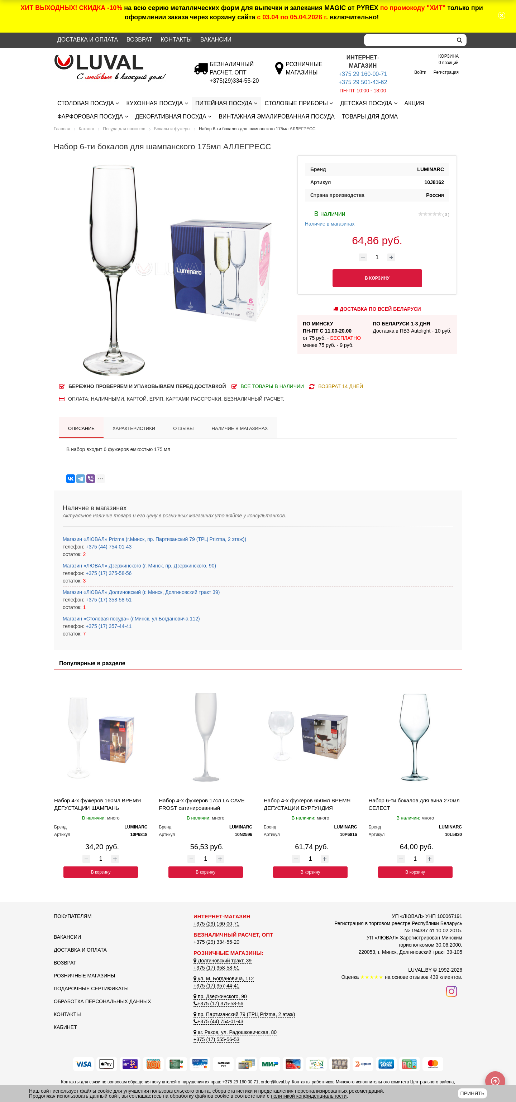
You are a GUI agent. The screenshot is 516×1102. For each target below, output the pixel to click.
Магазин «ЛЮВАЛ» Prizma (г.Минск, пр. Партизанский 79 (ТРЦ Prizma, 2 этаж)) (154, 539)
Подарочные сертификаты (91, 988)
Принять (472, 1093)
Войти (420, 72)
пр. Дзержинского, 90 (220, 996)
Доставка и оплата (87, 40)
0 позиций (449, 59)
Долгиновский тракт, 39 (223, 960)
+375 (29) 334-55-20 (216, 942)
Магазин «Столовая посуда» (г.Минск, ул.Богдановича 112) (131, 619)
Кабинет (65, 1027)
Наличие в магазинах (330, 218)
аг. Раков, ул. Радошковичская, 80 (235, 1032)
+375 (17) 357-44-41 (108, 626)
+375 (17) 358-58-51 (108, 600)
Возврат (139, 40)
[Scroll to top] (495, 1081)
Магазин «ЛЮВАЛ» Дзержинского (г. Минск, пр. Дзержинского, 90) (139, 566)
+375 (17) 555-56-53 (216, 1039)
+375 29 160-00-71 (363, 74)
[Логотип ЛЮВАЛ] (118, 58)
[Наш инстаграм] (451, 991)
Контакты (176, 40)
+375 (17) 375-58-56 (108, 573)
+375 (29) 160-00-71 (216, 924)
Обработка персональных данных (102, 1001)
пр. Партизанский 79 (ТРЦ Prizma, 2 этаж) (244, 1014)
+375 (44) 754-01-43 (108, 547)
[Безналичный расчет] (234, 81)
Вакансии (215, 40)
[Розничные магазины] (304, 72)
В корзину (101, 872)
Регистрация (446, 72)
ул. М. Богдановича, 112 (224, 978)
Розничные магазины (84, 975)
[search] (460, 40)
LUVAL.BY (420, 970)
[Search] (408, 40)
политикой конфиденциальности (309, 1096)
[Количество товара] (377, 257)
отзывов (419, 977)
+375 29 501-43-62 (363, 82)
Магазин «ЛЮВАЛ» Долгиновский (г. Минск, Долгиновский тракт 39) (141, 592)
